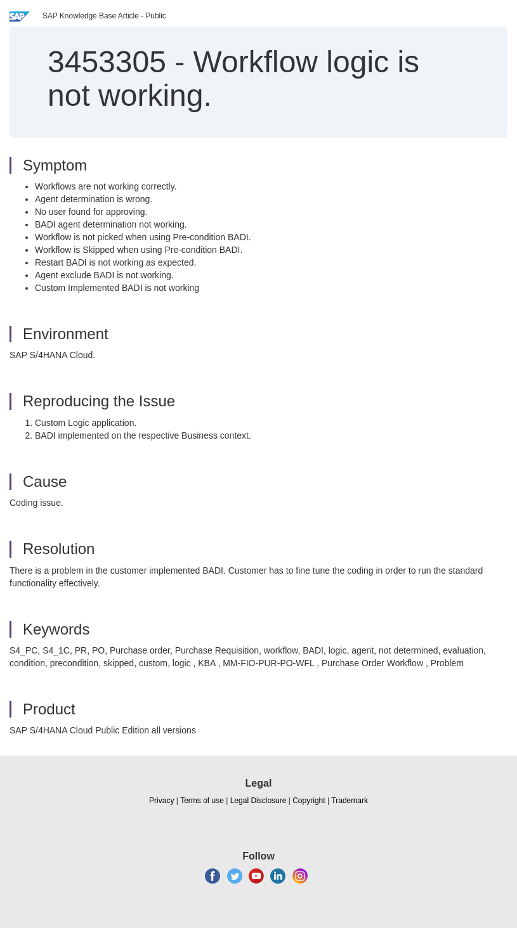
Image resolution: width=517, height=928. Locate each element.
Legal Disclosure (258, 800)
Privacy (161, 800)
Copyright (308, 800)
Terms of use (202, 800)
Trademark (349, 800)
